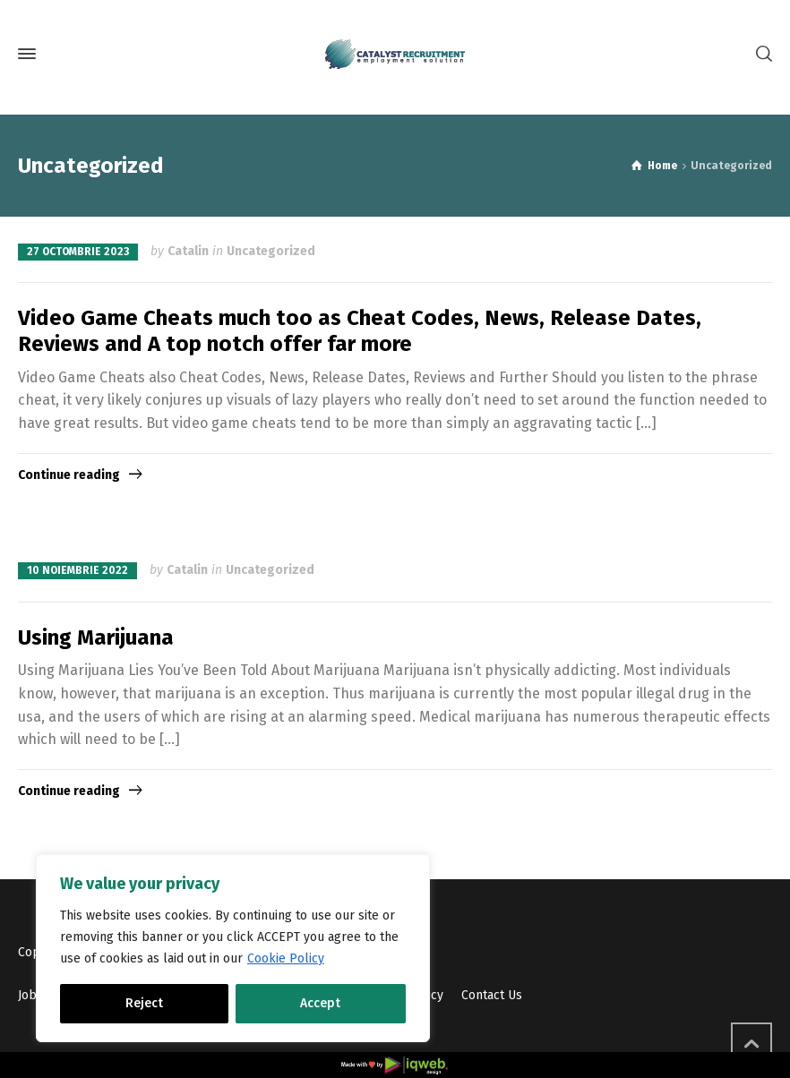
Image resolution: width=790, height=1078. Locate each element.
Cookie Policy (285, 958)
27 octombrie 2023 (78, 251)
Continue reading (69, 475)
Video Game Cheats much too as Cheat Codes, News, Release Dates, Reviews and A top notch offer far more (359, 330)
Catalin (188, 251)
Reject (144, 1003)
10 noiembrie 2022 (77, 570)
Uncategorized (271, 251)
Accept (320, 1003)
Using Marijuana (96, 637)
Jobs (30, 995)
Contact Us (491, 995)
